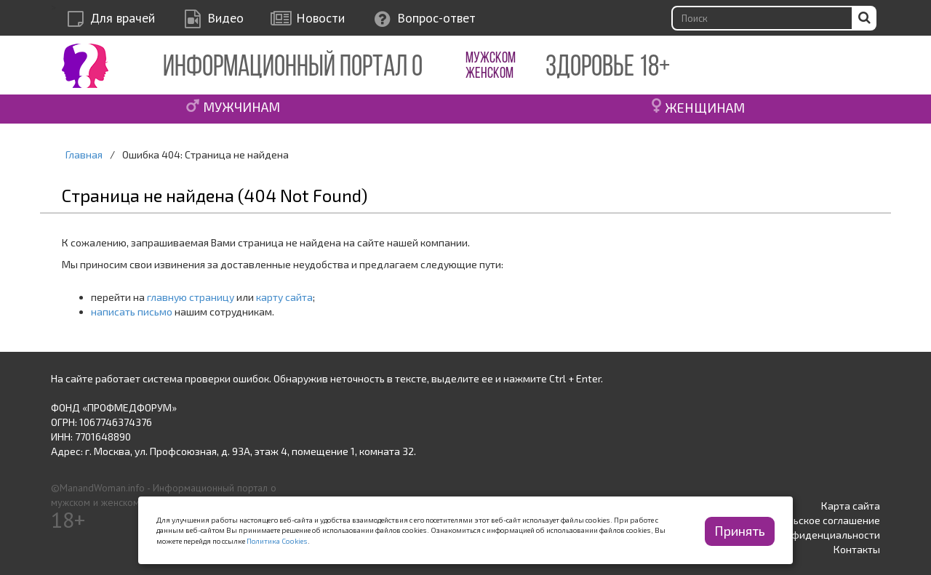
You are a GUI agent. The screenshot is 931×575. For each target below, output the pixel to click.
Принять (739, 531)
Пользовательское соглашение (805, 520)
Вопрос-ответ (436, 17)
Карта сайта (850, 505)
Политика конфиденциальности (803, 534)
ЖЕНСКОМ (490, 73)
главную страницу (190, 297)
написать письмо (131, 311)
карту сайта (284, 297)
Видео (225, 17)
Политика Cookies (277, 540)
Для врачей (122, 17)
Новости (320, 17)
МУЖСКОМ (491, 58)
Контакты (857, 549)
